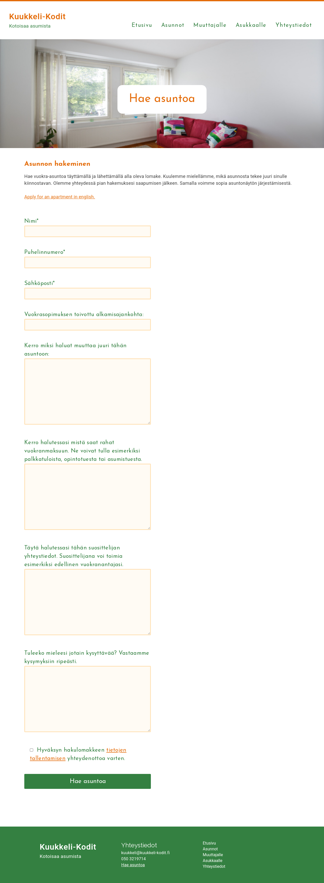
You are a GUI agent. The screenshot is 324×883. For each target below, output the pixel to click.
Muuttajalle (210, 25)
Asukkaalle (251, 25)
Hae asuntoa (133, 865)
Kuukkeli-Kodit (37, 16)
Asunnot (172, 25)
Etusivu (142, 25)
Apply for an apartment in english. (59, 196)
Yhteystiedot (293, 25)
